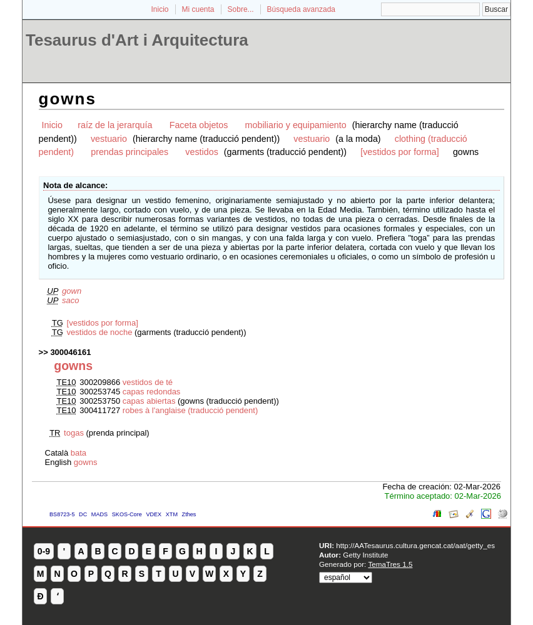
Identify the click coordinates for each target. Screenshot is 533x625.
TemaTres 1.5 (390, 564)
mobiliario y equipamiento (296, 125)
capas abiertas (149, 401)
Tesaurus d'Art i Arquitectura (137, 40)
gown (71, 291)
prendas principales (129, 152)
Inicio (159, 9)
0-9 (44, 551)
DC (83, 514)
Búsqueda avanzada (301, 9)
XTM (172, 514)
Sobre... (241, 9)
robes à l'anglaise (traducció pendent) (190, 410)
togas (74, 433)
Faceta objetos (199, 125)
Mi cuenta (198, 9)
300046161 (70, 352)
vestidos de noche (100, 332)
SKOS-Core (127, 514)
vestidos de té (148, 382)
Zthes (189, 514)
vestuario (109, 139)
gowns (86, 462)
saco (70, 300)
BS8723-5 (61, 514)
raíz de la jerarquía (115, 125)
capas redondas (152, 391)
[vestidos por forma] (399, 152)
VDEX (153, 514)
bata (78, 453)
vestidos (201, 152)
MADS (99, 514)
